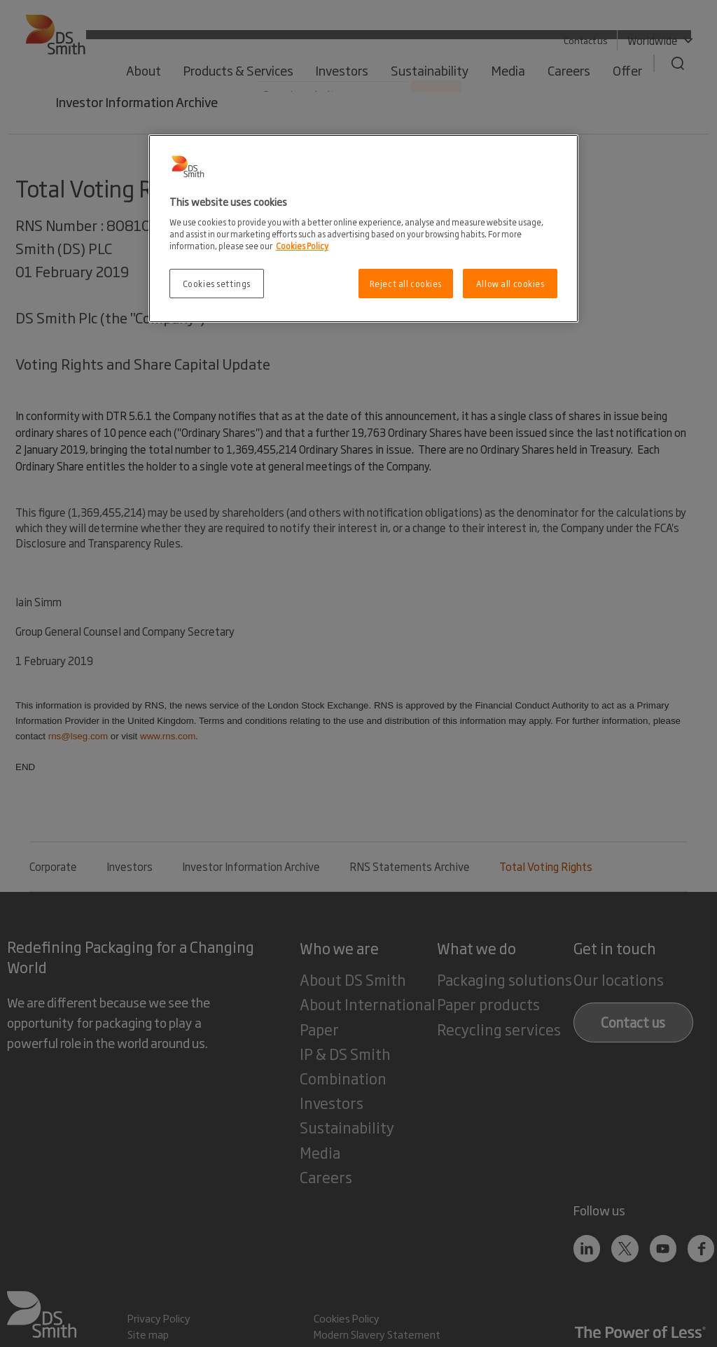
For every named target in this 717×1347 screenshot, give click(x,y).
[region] (363, 228)
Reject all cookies (406, 283)
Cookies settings (217, 283)
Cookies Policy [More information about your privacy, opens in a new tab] (302, 245)
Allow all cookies (510, 283)
